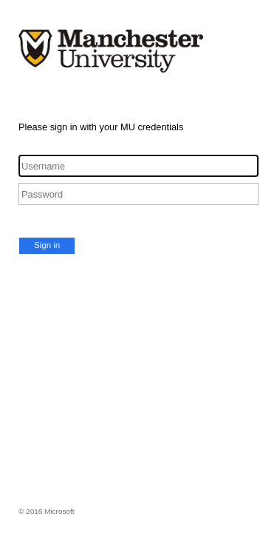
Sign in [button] (47, 245)
